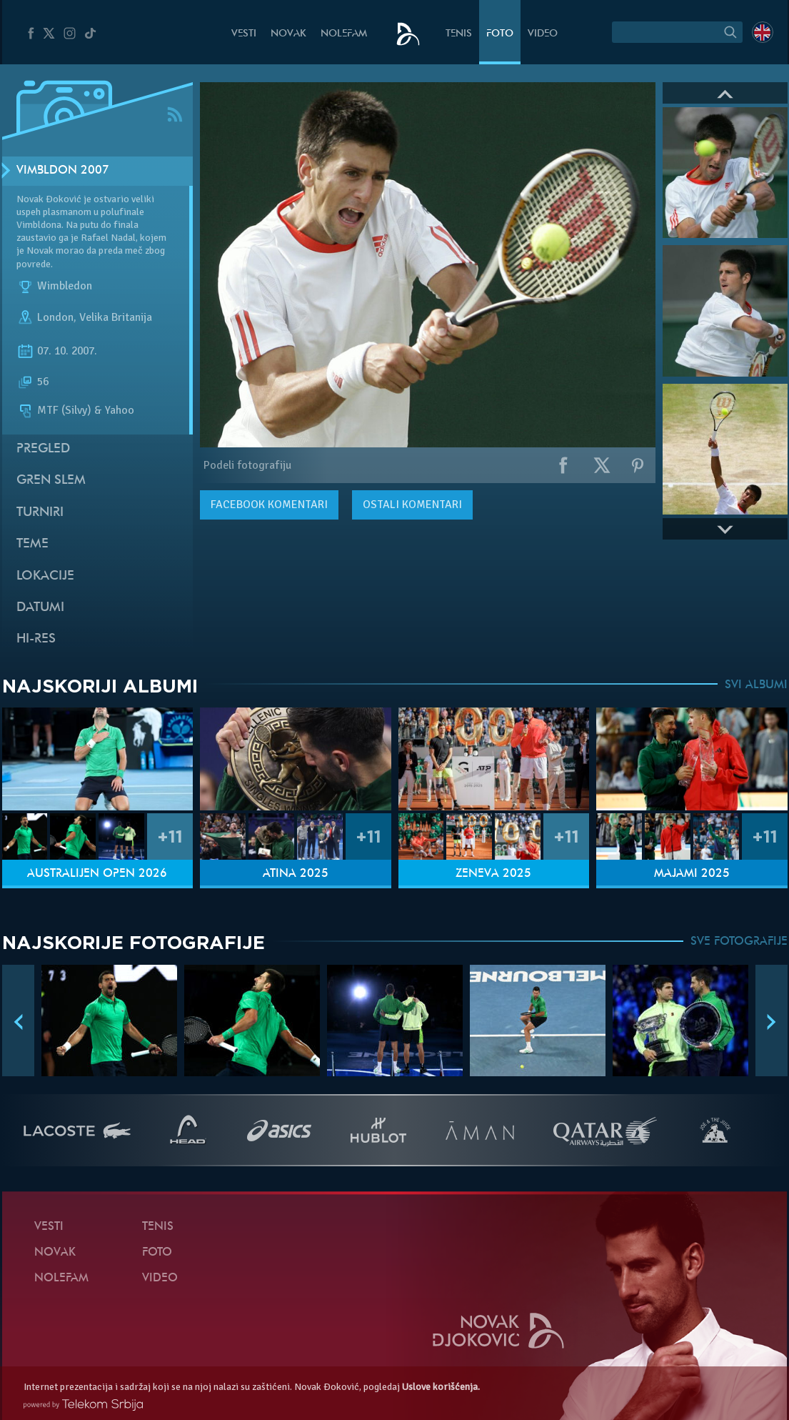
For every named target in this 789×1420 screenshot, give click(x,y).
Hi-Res (36, 639)
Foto (499, 34)
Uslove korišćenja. (441, 1387)
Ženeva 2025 (493, 874)
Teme (32, 544)
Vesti (243, 34)
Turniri (40, 513)
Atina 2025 (295, 874)
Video (543, 34)
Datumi (40, 608)
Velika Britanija (115, 317)
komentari (269, 504)
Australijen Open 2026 (97, 874)
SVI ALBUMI (756, 685)
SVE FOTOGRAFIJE (739, 942)
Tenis (459, 34)
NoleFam (344, 34)
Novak (288, 34)
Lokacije (45, 576)
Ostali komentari (412, 504)
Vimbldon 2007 (62, 171)
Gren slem (51, 480)
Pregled (43, 449)
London (55, 317)
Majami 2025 (692, 874)
